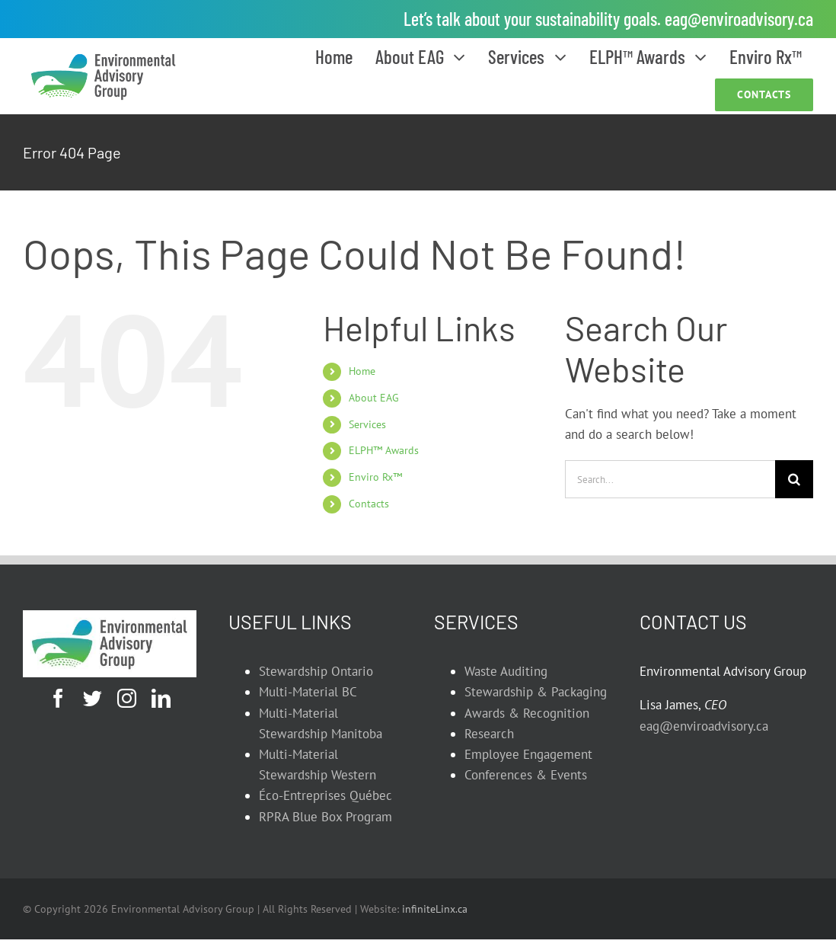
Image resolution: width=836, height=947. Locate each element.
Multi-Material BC (308, 691)
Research (489, 733)
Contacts (369, 503)
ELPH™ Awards (384, 450)
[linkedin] (161, 698)
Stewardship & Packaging (535, 691)
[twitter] (92, 698)
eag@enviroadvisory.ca (739, 19)
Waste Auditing (505, 671)
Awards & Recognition (526, 713)
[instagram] (126, 698)
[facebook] (58, 698)
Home (362, 371)
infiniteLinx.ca (434, 909)
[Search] (794, 479)
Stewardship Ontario (316, 671)
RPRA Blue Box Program (325, 816)
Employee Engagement (528, 754)
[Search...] (670, 479)
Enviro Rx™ (375, 477)
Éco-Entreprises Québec (325, 795)
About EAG (374, 398)
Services (367, 424)
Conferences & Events (525, 774)
